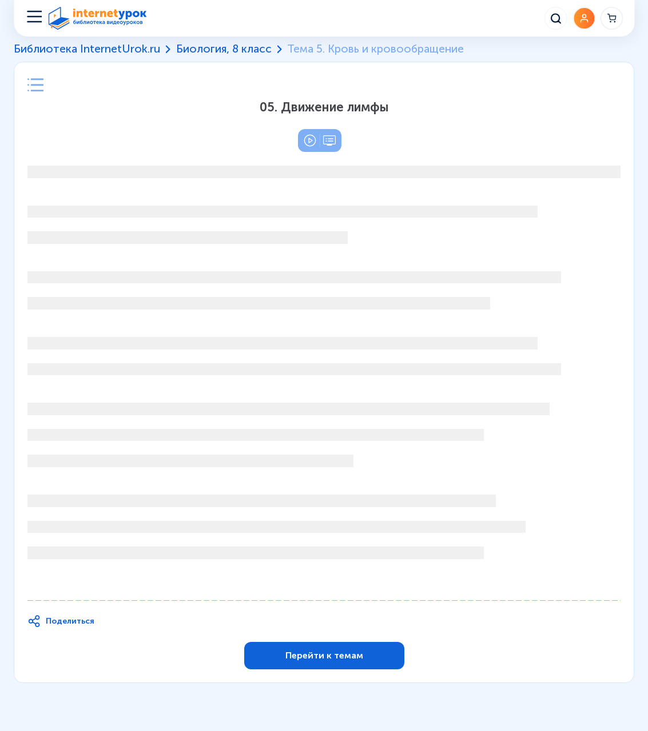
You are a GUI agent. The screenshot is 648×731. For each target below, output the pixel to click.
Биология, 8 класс (224, 49)
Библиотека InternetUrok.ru (87, 49)
